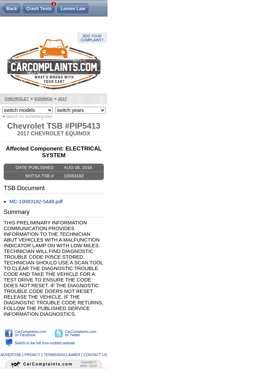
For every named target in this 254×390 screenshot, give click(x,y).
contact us (95, 355)
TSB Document (24, 188)
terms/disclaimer (62, 355)
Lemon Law (72, 8)
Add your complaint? (92, 38)
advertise (10, 355)
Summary (17, 212)
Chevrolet (17, 98)
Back (11, 8)
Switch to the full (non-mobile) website (45, 343)
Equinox (44, 98)
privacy (32, 355)
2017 (62, 98)
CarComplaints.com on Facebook (30, 333)
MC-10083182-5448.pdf (35, 201)
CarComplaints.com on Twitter (80, 333)
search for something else (27, 116)
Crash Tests (40, 7)
